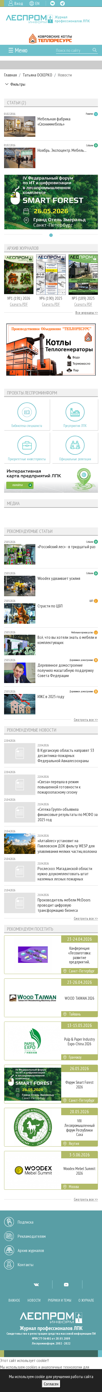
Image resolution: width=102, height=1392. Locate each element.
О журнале (86, 1300)
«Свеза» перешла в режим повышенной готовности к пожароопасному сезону (59, 787)
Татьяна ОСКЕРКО (37, 75)
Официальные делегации (75, 459)
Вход (18, 3)
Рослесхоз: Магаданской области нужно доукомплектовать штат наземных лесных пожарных (65, 873)
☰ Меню (17, 50)
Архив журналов (31, 1250)
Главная (10, 75)
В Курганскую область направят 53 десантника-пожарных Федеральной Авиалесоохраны (66, 755)
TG (62, 3)
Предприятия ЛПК (75, 425)
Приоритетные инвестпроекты (27, 459)
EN (37, 3)
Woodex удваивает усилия (59, 578)
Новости (34, 1300)
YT (66, 1284)
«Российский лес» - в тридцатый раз (66, 546)
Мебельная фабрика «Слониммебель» (54, 121)
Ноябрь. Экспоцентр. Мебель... (62, 150)
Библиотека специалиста (26, 425)
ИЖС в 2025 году (51, 696)
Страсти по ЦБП (50, 606)
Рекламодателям (32, 1236)
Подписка (25, 1222)
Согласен (51, 1384)
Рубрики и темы (59, 1300)
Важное (14, 1300)
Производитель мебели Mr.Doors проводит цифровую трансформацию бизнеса (64, 905)
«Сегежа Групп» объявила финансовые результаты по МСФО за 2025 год (68, 814)
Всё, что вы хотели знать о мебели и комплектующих (67, 640)
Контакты (25, 1264)
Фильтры (17, 84)
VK (52, 3)
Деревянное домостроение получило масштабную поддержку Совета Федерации (66, 670)
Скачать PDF (19, 304)
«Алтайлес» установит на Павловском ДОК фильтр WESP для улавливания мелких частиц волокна (67, 846)
